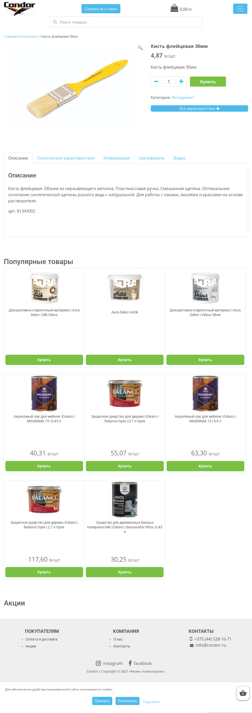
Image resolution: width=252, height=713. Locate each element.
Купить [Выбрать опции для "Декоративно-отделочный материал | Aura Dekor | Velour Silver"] (205, 359)
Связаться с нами (101, 8)
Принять (102, 701)
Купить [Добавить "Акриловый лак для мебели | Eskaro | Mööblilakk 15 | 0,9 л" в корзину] (205, 466)
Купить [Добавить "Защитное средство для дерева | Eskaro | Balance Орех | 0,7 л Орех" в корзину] (125, 466)
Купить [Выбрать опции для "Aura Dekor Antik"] (125, 359)
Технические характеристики (66, 158)
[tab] (18, 158)
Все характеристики (200, 108)
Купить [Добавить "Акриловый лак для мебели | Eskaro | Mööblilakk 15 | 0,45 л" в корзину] (44, 466)
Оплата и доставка (42, 639)
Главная (10, 36)
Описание (18, 158)
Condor (92, 671)
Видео (180, 158)
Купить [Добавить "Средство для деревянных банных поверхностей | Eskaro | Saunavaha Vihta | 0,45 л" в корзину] (125, 572)
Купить (208, 82)
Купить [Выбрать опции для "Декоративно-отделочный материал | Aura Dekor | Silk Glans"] (44, 359)
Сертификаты (152, 158)
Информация (117, 158)
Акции (31, 646)
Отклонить (127, 701)
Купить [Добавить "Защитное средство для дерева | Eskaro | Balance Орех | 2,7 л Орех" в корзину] (44, 572)
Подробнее (151, 702)
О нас (118, 639)
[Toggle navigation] (240, 9)
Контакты (121, 646)
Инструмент (29, 36)
